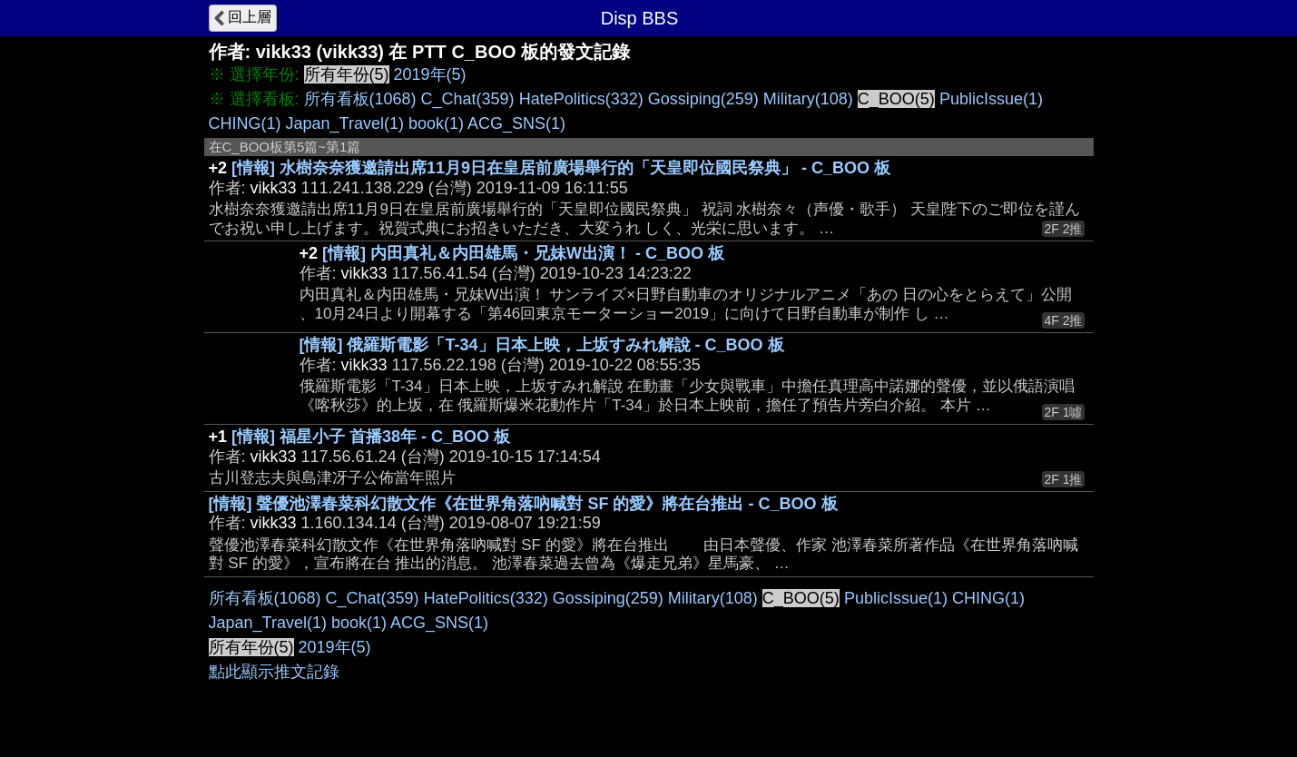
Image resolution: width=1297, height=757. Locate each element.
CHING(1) (245, 123)
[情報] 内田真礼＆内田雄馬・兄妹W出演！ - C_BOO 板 (523, 253)
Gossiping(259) (703, 99)
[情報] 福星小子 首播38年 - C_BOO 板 (370, 437)
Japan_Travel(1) (345, 123)
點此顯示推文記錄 (274, 672)
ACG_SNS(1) (516, 123)
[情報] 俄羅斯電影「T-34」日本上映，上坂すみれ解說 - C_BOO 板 (542, 345)
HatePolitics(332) (581, 99)
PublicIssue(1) (991, 99)
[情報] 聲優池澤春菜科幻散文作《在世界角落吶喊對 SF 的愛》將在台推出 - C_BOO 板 (523, 504)
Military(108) (808, 99)
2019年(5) (430, 74)
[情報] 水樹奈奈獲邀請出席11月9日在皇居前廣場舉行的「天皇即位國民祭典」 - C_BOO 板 (560, 168)
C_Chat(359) (468, 99)
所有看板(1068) (360, 99)
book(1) (436, 123)
